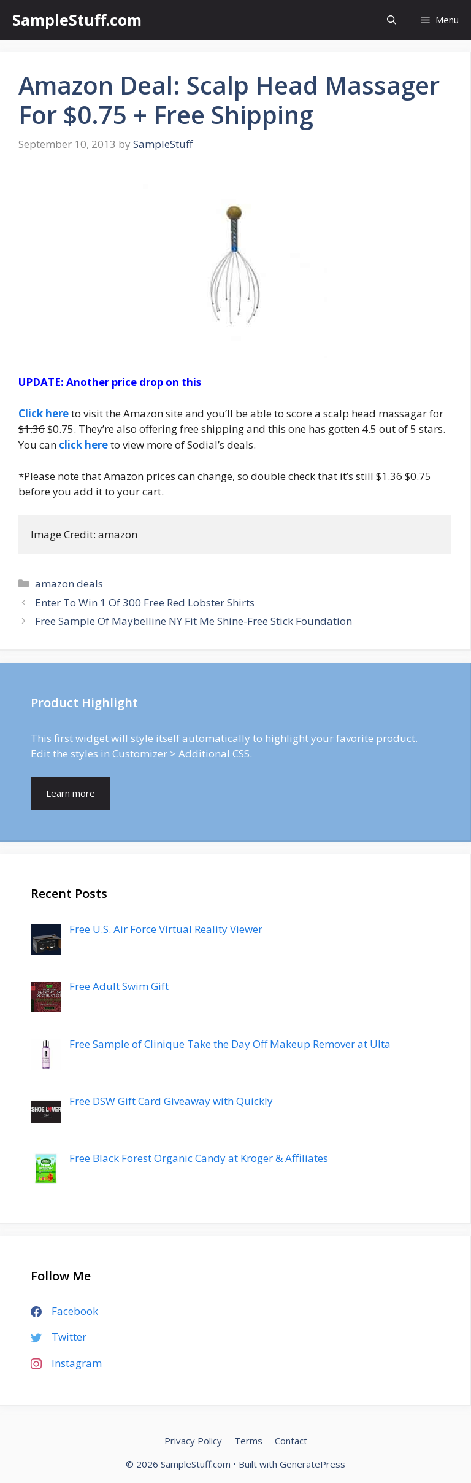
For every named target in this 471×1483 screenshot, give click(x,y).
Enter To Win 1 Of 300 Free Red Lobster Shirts (145, 602)
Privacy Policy (193, 1441)
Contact (291, 1441)
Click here (43, 413)
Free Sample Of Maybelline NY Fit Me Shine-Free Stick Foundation (193, 621)
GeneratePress (312, 1464)
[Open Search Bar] (391, 20)
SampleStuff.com (77, 19)
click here (83, 445)
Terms (248, 1441)
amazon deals (69, 583)
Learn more (70, 793)
